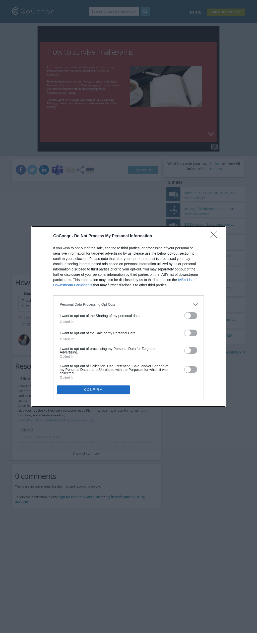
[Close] (215, 236)
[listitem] (128, 304)
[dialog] (128, 316)
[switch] (190, 315)
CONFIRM (94, 389)
